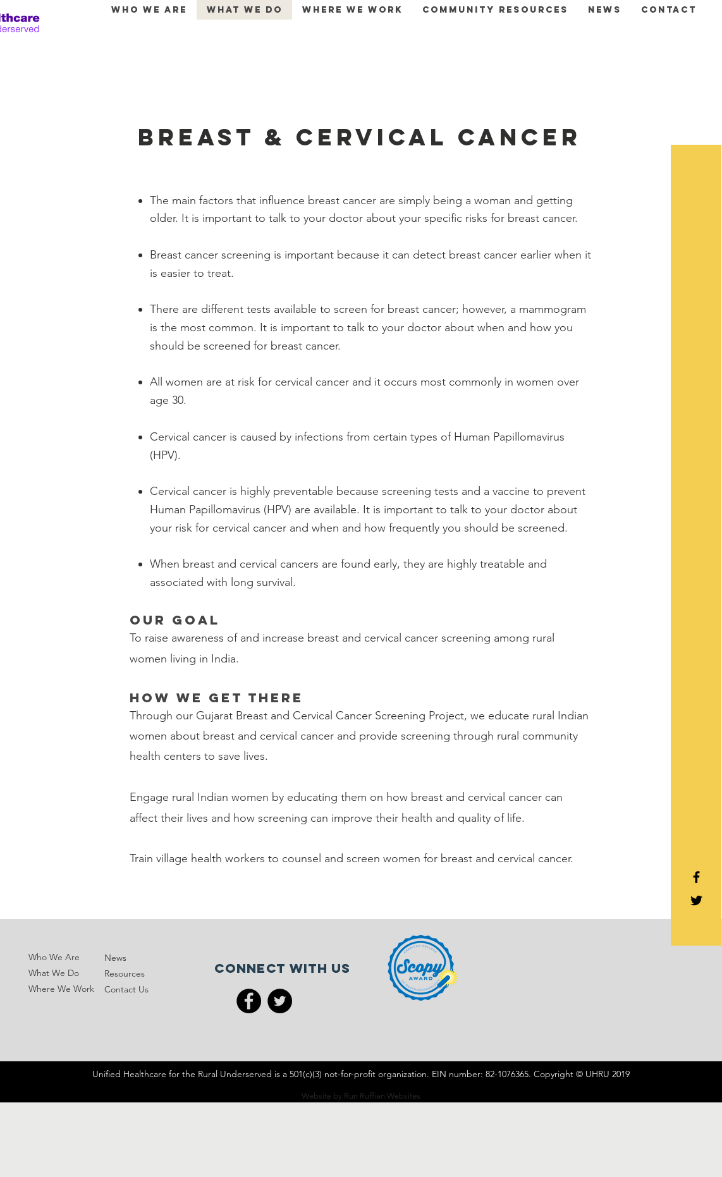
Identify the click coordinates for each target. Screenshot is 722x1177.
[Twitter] (279, 1001)
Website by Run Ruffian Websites (361, 1096)
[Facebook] (248, 1001)
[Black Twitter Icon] (696, 900)
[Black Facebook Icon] (696, 877)
